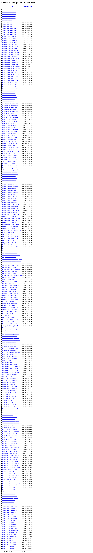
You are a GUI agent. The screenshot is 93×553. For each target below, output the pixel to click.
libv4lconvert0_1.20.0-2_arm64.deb (10, 206)
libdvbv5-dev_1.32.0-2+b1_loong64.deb (11, 483)
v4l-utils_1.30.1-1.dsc (7, 24)
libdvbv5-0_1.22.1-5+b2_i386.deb (9, 336)
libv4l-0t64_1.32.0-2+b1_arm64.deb (10, 413)
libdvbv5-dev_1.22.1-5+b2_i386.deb (10, 465)
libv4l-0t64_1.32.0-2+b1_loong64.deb (10, 421)
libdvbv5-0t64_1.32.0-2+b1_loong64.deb (11, 340)
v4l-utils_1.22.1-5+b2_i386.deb (9, 512)
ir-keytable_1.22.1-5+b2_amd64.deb (10, 242)
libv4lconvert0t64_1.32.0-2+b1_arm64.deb (11, 230)
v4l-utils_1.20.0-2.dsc (7, 20)
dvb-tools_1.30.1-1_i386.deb (8, 194)
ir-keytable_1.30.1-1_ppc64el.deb (9, 281)
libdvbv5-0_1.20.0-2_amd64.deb (9, 305)
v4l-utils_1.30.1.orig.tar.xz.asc (9, 16)
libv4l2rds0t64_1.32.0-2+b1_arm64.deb (11, 66)
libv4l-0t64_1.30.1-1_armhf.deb (9, 141)
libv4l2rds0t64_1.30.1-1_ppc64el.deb (10, 76)
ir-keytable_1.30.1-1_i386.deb (8, 277)
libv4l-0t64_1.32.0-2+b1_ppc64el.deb (10, 431)
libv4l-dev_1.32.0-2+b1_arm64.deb (10, 103)
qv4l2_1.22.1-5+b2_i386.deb (8, 419)
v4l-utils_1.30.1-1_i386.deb (8, 522)
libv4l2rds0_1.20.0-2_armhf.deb (9, 36)
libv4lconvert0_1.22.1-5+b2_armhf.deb (10, 204)
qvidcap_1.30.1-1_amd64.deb (8, 384)
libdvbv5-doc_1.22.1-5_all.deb (9, 544)
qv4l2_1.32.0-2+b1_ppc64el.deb (9, 406)
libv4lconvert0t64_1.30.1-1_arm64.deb (10, 244)
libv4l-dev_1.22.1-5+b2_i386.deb (9, 131)
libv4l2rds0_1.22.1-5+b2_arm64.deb (10, 46)
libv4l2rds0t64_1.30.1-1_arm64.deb (10, 64)
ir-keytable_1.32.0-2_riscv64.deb (9, 309)
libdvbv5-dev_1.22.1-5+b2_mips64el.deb (11, 461)
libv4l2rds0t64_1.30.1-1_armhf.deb (10, 56)
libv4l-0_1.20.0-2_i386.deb (8, 101)
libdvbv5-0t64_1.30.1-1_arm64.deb (10, 323)
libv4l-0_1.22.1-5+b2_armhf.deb (9, 97)
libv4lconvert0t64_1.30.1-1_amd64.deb (10, 246)
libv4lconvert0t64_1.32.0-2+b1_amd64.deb (11, 261)
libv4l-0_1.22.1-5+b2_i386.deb (9, 119)
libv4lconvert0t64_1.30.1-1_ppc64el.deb (11, 269)
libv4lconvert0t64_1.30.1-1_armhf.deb (10, 210)
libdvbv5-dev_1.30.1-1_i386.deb (9, 471)
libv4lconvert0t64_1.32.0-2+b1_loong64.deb (12, 259)
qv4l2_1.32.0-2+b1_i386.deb (8, 427)
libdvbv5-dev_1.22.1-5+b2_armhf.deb (10, 423)
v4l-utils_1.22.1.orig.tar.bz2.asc (9, 14)
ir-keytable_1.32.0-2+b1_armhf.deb (10, 295)
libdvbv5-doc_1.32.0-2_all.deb (9, 489)
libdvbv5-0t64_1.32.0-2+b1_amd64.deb (11, 352)
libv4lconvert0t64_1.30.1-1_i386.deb (10, 251)
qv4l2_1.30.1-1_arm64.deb (8, 360)
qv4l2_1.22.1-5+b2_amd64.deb (9, 392)
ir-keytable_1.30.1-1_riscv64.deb (9, 271)
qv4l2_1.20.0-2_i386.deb (7, 415)
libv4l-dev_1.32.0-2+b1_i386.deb (9, 137)
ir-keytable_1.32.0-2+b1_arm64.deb (10, 299)
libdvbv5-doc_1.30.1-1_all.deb (9, 487)
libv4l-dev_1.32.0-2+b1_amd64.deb (10, 129)
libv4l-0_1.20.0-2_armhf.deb (8, 91)
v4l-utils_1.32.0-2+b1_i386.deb (9, 536)
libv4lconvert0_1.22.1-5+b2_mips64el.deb (11, 232)
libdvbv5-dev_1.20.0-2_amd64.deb (10, 429)
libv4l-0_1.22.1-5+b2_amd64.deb (9, 115)
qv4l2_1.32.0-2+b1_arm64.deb (9, 346)
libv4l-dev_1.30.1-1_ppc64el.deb (9, 172)
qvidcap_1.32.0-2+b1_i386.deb (9, 396)
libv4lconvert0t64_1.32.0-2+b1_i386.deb (11, 248)
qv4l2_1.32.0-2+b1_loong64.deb (9, 380)
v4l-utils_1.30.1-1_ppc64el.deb (9, 516)
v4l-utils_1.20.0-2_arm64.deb (8, 492)
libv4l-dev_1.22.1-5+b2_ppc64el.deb (10, 165)
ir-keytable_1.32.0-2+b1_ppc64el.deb (10, 334)
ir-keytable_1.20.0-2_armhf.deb (9, 216)
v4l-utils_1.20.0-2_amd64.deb (8, 500)
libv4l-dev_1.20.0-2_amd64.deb (9, 109)
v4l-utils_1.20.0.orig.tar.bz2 (8, 546)
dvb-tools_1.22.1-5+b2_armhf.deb (9, 143)
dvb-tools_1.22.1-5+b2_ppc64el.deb (10, 170)
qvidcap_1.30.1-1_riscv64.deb (8, 382)
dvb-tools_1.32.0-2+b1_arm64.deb (9, 184)
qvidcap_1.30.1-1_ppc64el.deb (9, 378)
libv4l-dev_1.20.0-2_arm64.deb (9, 95)
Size (31, 6)
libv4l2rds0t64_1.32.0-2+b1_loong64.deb (11, 74)
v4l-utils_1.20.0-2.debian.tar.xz (9, 28)
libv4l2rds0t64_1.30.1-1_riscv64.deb (10, 72)
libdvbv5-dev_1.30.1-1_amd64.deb (10, 457)
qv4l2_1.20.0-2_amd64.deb (8, 376)
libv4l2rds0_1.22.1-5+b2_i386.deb (9, 48)
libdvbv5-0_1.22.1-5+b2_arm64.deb (10, 297)
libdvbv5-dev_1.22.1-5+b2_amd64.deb (10, 443)
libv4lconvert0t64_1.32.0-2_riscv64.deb (11, 263)
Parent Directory (6, 10)
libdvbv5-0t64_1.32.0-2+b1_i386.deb (10, 372)
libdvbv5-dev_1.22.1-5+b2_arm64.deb (10, 441)
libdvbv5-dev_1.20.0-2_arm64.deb (9, 433)
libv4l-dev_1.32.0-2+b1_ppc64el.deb (10, 174)
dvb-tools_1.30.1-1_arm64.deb (9, 180)
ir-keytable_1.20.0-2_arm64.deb (9, 222)
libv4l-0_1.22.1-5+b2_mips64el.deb (10, 105)
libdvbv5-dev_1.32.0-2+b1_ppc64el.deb (11, 475)
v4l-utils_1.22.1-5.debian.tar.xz (9, 34)
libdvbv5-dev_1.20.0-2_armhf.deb (9, 417)
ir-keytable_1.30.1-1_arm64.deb (9, 267)
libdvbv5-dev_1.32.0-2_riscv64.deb (10, 485)
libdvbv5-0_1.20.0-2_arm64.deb (9, 291)
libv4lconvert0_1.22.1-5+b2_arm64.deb (11, 218)
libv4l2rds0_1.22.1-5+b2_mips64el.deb (10, 52)
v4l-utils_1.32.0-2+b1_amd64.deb (9, 532)
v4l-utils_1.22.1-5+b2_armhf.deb (9, 504)
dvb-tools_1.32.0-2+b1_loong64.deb (10, 186)
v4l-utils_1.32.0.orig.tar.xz (8, 540)
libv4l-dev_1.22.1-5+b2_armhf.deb (10, 82)
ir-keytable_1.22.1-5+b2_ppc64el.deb (10, 265)
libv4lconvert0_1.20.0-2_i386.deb (9, 212)
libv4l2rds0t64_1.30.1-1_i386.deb (9, 60)
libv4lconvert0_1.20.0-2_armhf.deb (10, 202)
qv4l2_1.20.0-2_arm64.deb (8, 315)
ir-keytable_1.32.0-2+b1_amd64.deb (10, 307)
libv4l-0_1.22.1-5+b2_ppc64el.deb (9, 121)
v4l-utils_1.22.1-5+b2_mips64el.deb (10, 498)
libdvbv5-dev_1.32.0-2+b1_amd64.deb (10, 463)
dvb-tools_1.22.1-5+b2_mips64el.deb (10, 147)
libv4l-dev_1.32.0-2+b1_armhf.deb (10, 89)
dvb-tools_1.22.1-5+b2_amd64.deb (10, 155)
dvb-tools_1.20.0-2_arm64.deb (9, 133)
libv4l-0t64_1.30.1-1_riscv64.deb (9, 159)
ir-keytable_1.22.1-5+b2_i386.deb (9, 253)
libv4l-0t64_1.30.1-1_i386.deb (9, 163)
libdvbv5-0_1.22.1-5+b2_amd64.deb (10, 327)
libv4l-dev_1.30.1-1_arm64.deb (9, 113)
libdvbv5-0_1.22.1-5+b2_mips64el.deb (10, 285)
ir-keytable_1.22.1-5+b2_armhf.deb (10, 226)
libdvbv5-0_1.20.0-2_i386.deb (9, 321)
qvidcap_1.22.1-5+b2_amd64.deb (9, 330)
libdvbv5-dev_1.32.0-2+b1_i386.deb (10, 477)
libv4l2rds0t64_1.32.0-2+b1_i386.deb (10, 70)
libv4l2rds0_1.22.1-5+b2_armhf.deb (10, 44)
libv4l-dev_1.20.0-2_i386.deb (8, 127)
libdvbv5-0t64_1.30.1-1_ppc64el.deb (10, 368)
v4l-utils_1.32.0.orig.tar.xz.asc (9, 18)
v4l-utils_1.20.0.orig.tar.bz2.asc (9, 12)
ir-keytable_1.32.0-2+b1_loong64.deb (10, 287)
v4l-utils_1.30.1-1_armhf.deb (8, 514)
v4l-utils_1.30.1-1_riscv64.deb (9, 524)
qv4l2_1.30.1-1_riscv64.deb (8, 402)
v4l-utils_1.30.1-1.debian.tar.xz (9, 30)
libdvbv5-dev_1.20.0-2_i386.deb (9, 453)
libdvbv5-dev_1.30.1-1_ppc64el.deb (10, 473)
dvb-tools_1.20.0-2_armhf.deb (9, 125)
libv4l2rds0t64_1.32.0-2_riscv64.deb (10, 78)
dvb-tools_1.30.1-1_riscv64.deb (9, 182)
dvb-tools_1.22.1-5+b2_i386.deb (9, 161)
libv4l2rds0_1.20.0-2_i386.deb (9, 38)
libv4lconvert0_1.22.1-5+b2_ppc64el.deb (11, 238)
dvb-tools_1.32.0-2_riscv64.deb (9, 188)
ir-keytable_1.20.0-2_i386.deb (8, 240)
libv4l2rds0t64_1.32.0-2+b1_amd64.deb (11, 68)
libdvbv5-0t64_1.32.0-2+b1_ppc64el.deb (11, 366)
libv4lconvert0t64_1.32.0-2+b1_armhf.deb (11, 214)
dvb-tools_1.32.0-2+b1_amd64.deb (10, 192)
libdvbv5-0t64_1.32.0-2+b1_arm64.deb (10, 319)
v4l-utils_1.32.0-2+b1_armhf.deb (9, 526)
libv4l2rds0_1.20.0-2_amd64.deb (9, 42)
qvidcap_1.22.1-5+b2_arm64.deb (9, 303)
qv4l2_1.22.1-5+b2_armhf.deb (9, 289)
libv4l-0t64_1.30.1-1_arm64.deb (9, 153)
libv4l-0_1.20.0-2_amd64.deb (8, 99)
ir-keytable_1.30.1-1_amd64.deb (9, 273)
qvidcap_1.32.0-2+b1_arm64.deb (9, 356)
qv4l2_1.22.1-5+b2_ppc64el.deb (9, 390)
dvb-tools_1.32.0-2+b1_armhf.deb (9, 178)
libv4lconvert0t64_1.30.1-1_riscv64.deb (11, 255)
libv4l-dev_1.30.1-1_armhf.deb (9, 86)
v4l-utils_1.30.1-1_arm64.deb (8, 508)
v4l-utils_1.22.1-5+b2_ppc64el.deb (10, 506)
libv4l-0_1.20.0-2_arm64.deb (8, 93)
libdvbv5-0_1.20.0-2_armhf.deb (9, 283)
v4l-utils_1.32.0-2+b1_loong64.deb (10, 528)
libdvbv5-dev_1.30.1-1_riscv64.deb (10, 481)
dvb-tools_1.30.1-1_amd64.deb (9, 190)
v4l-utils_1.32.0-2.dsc (7, 26)
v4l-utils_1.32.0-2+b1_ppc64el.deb (10, 530)
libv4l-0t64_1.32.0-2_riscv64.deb (9, 435)
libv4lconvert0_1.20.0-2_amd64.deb (10, 208)
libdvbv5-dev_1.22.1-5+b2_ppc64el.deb (11, 467)
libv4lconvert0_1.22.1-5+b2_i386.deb (10, 224)
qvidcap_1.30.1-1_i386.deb (8, 394)
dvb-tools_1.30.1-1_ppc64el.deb (9, 198)
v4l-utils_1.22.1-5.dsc (7, 22)
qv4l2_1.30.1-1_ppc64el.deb (8, 400)
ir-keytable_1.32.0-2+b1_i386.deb (9, 317)
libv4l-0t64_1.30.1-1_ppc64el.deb (9, 167)
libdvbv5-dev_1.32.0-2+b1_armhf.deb (10, 447)
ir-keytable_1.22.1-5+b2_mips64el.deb (10, 234)
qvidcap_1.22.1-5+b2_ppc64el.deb (9, 332)
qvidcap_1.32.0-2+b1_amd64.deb (9, 386)
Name (12, 6)
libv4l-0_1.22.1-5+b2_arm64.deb (9, 107)
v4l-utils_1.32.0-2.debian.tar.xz (9, 32)
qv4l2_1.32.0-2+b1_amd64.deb (9, 404)
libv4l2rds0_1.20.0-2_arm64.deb (9, 40)
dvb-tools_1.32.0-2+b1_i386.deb (9, 196)
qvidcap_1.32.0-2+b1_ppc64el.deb (9, 388)
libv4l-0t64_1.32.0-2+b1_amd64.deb (10, 439)
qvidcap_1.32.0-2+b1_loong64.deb (10, 374)
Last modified (26, 6)
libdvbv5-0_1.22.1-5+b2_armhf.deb (10, 293)
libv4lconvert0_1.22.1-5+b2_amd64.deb (11, 220)
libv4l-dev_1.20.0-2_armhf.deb (9, 84)
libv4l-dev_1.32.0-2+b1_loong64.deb (10, 469)
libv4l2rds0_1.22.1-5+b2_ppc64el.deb (10, 54)
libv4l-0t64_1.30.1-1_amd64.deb (9, 157)
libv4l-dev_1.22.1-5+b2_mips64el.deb (10, 151)
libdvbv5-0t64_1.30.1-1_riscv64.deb (10, 362)
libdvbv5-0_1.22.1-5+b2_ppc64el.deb (10, 338)
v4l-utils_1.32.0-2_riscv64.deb (9, 534)
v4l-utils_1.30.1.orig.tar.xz (8, 538)
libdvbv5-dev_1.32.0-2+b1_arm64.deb (10, 455)
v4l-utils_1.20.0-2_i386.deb (8, 502)
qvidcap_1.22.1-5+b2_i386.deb (9, 342)
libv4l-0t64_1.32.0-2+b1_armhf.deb (10, 408)
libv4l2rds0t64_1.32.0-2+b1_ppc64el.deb (11, 80)
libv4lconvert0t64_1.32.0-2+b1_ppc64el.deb (12, 275)
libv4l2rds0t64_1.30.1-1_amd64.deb (10, 62)
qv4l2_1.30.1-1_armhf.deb (8, 301)
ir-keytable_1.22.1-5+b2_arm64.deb (10, 236)
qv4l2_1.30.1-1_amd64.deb (8, 411)
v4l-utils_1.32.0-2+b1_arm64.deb (9, 518)
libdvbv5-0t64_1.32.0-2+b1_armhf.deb (10, 313)
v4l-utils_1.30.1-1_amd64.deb (8, 520)
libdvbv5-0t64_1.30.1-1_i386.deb (9, 364)
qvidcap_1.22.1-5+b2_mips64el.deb (10, 325)
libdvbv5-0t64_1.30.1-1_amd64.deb (10, 348)
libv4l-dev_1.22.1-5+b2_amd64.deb (10, 117)
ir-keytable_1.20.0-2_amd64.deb (9, 228)
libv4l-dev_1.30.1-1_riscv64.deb (9, 449)
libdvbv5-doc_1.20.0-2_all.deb (9, 542)
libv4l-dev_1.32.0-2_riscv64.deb (9, 479)
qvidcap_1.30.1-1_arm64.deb (8, 354)
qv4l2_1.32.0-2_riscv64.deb (8, 425)
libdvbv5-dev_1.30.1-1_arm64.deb (9, 459)
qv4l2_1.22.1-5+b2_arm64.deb (9, 344)
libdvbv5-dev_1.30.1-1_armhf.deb (9, 445)
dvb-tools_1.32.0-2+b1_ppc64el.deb (10, 200)
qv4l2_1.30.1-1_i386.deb (7, 437)
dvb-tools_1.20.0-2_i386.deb (8, 145)
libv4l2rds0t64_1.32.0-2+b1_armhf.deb (10, 58)
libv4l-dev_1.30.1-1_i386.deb (8, 135)
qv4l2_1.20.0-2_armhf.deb (8, 279)
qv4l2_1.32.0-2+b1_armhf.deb (9, 350)
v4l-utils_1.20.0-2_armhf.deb (8, 494)
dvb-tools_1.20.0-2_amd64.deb (9, 139)
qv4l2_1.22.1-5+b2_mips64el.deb (9, 358)
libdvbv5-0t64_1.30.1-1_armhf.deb (10, 311)
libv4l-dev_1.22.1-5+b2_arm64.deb (10, 111)
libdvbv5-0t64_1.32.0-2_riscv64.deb (10, 370)
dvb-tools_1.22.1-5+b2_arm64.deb (9, 149)
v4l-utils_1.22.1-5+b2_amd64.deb (9, 510)
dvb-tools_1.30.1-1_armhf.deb (9, 176)
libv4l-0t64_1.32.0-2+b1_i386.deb (9, 451)
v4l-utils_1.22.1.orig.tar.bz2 (8, 548)
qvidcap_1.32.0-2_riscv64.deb (8, 398)
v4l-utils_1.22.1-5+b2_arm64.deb (9, 496)
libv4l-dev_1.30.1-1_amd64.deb (9, 123)
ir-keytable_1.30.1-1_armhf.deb (9, 257)
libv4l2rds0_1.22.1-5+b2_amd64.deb (10, 50)
